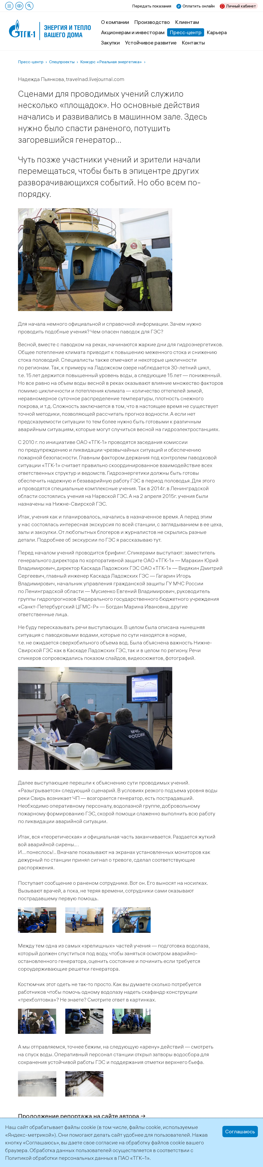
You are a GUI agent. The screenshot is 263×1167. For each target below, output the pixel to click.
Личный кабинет (241, 5)
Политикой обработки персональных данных (59, 1158)
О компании (115, 22)
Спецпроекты (62, 61)
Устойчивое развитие (151, 42)
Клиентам (187, 22)
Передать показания (151, 5)
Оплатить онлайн (199, 5)
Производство (152, 22)
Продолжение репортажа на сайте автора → (82, 1116)
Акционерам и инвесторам (133, 32)
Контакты (193, 42)
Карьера (217, 32)
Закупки (110, 42)
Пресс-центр (186, 32)
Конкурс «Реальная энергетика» (111, 61)
